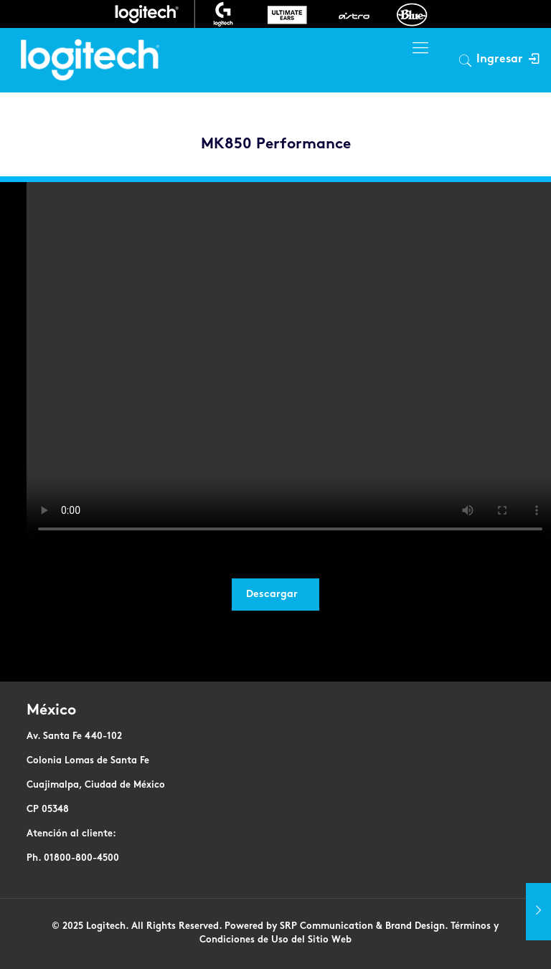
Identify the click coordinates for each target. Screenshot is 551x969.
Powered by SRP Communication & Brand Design (335, 926)
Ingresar (508, 59)
